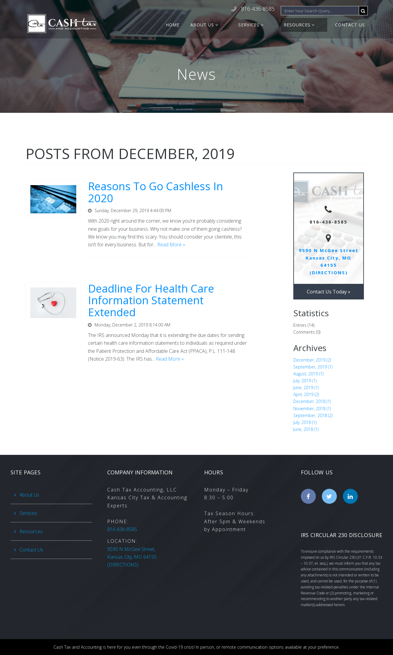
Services (267, 25)
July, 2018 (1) (304, 422)
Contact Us (350, 25)
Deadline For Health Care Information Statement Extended (151, 300)
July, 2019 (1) (304, 380)
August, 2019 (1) (308, 374)
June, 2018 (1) (306, 429)
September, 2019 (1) (312, 367)
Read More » (171, 244)
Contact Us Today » (328, 291)
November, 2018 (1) (312, 408)
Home (201, 25)
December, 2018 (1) (312, 401)
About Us (230, 25)
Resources (306, 25)
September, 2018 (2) (312, 415)
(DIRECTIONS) (132, 557)
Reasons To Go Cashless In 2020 (155, 192)
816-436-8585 (258, 9)
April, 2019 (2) (306, 394)
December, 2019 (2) (312, 360)
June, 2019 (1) (306, 387)
